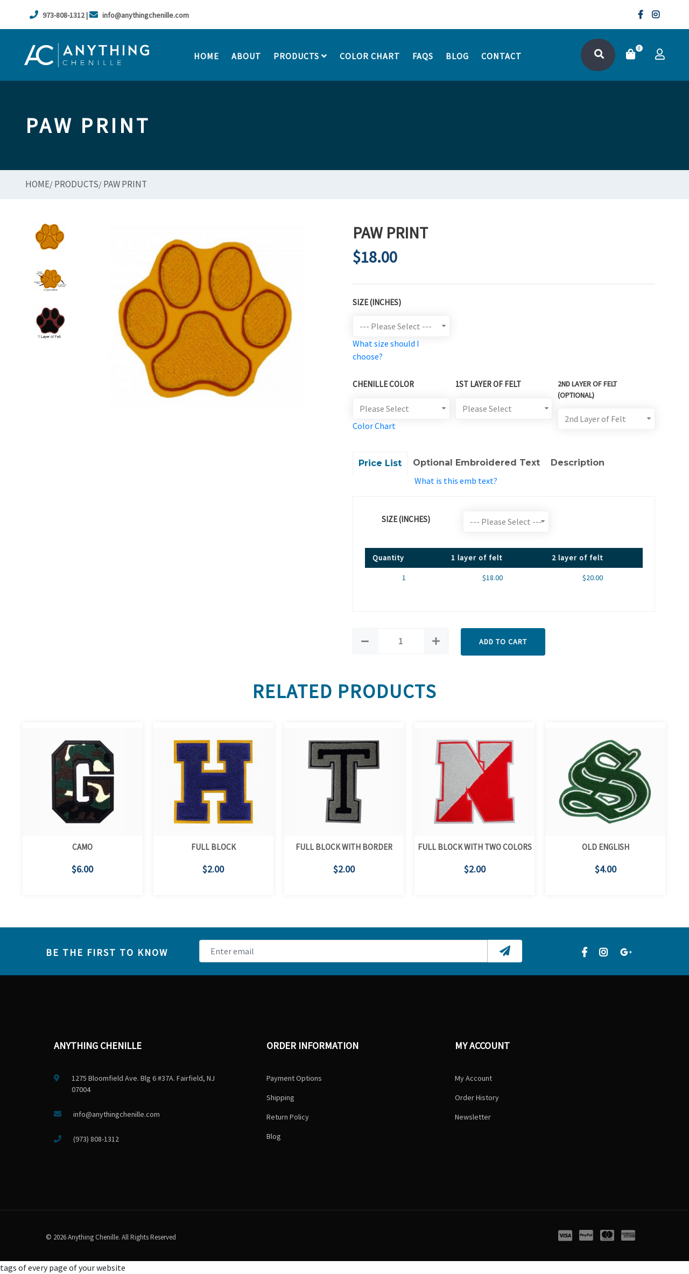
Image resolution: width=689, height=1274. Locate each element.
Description (577, 462)
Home (206, 56)
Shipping (280, 1097)
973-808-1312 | (59, 15)
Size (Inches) (377, 302)
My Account (473, 1078)
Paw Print (125, 184)
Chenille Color (383, 384)
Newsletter (473, 1117)
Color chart (370, 56)
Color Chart (374, 425)
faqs (422, 56)
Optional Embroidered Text (476, 462)
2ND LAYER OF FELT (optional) (587, 389)
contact (501, 56)
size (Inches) (406, 519)
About (246, 56)
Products (300, 56)
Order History (477, 1097)
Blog (457, 56)
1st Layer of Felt (488, 384)
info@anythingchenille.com (139, 15)
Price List (380, 463)
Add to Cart (503, 641)
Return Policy (287, 1117)
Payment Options (294, 1078)
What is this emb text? (455, 480)
